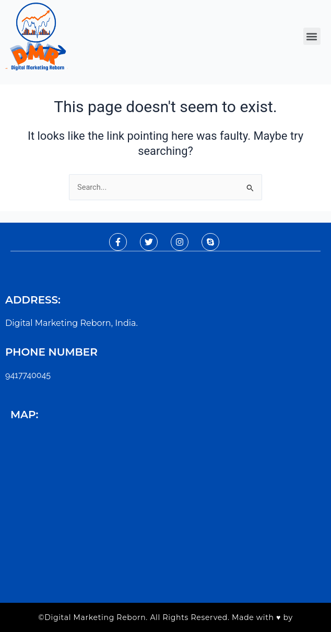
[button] (312, 36)
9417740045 (28, 375)
